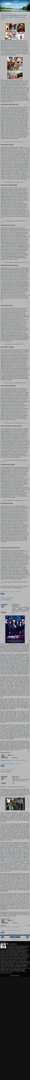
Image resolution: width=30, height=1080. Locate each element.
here (23, 141)
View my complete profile (6, 972)
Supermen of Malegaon (12, 47)
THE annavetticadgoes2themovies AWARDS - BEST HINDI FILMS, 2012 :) (14, 17)
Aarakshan (15, 418)
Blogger (17, 975)
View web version (15, 939)
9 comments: (18, 591)
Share (2, 593)
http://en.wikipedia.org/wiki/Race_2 (19, 760)
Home (15, 937)
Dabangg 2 (2, 645)
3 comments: (18, 763)
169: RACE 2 (6, 600)
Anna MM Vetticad (12, 944)
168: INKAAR (6, 772)
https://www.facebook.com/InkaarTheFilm (10, 926)
